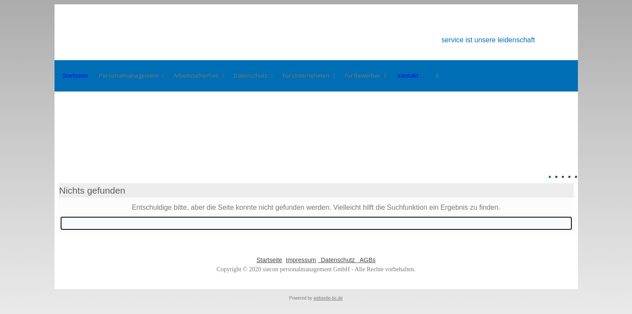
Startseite (269, 259)
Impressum (301, 259)
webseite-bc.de (328, 298)
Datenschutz (337, 259)
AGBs (366, 259)
